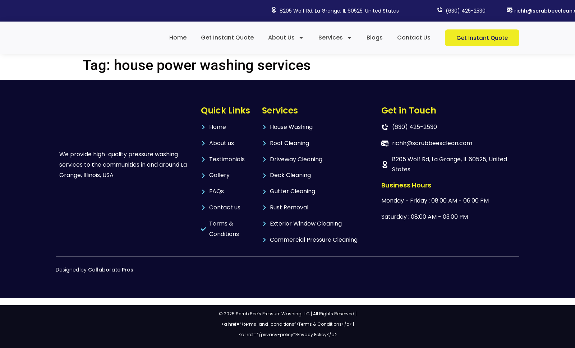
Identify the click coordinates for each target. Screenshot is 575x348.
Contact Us (414, 37)
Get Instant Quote (227, 37)
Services (335, 37)
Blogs (375, 37)
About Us (286, 37)
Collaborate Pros (110, 269)
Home (178, 37)
